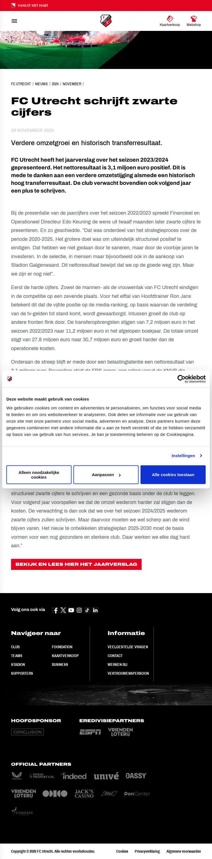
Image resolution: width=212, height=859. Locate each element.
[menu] (14, 21)
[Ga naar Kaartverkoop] (170, 21)
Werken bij (117, 664)
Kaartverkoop (65, 655)
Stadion (18, 664)
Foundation (62, 646)
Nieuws (41, 83)
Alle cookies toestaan (173, 474)
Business (60, 664)
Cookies (122, 851)
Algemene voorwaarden (183, 851)
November (72, 83)
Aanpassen (106, 474)
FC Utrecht (21, 83)
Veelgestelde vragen (128, 646)
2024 (55, 83)
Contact (115, 655)
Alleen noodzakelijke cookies (38, 474)
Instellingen (183, 455)
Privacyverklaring (147, 851)
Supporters (22, 673)
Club (15, 646)
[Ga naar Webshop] (194, 21)
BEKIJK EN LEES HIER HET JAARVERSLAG (76, 564)
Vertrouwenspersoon (128, 673)
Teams (16, 655)
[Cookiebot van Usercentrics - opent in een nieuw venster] (181, 379)
